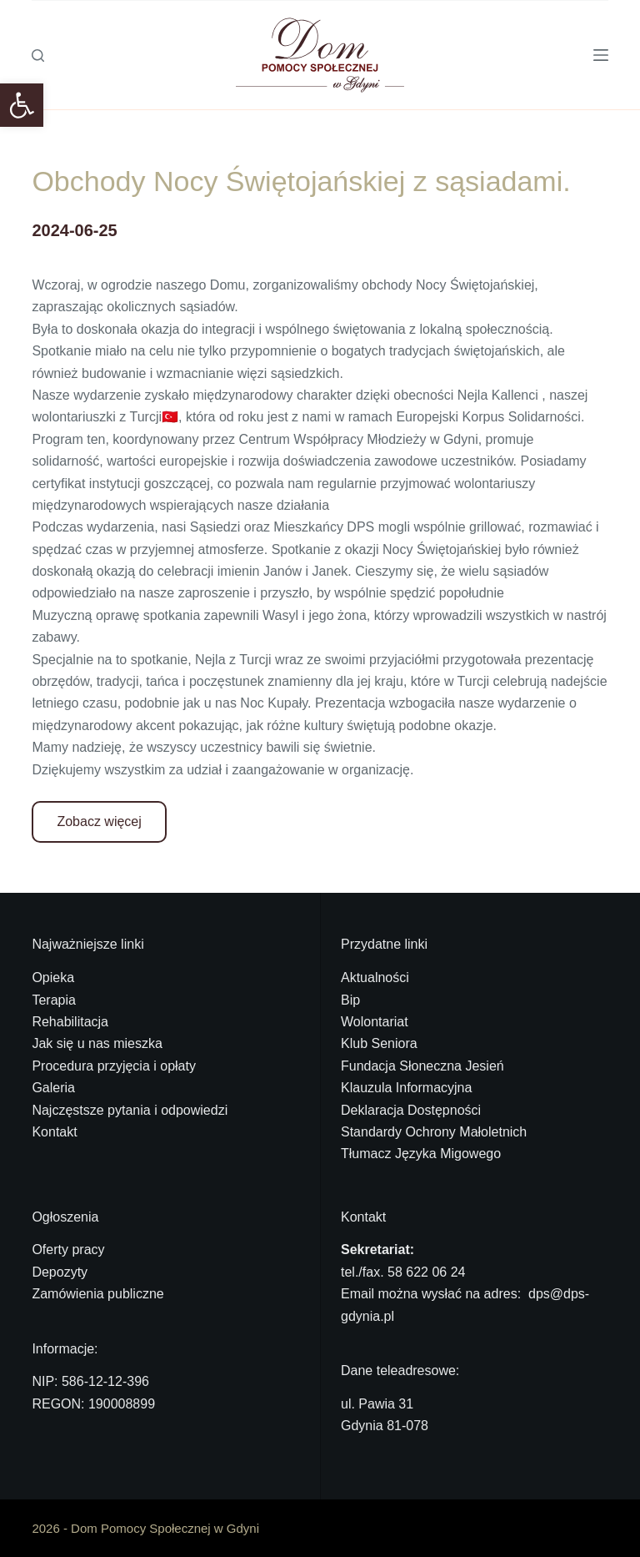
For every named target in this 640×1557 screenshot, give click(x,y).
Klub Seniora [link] (379, 1043)
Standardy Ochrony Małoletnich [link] (434, 1132)
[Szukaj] (38, 55)
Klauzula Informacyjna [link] (406, 1088)
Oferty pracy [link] (68, 1249)
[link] (21, 105)
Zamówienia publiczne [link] (97, 1294)
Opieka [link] (53, 977)
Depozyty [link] (60, 1272)
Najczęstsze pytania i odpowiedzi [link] (130, 1110)
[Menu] (600, 55)
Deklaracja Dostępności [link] (411, 1110)
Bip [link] (350, 1000)
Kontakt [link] (54, 1132)
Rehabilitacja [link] (70, 1022)
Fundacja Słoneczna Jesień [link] (422, 1066)
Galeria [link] (53, 1088)
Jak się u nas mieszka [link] (97, 1043)
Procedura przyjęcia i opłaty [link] (114, 1066)
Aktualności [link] (375, 977)
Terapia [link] (53, 1000)
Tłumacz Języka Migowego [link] (421, 1153)
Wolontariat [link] (374, 1022)
